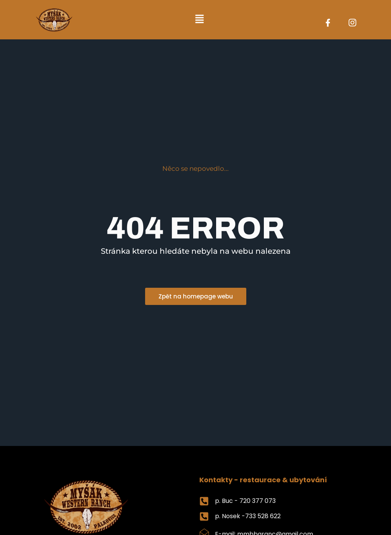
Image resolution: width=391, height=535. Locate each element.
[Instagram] (352, 23)
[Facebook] (328, 23)
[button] (199, 19)
